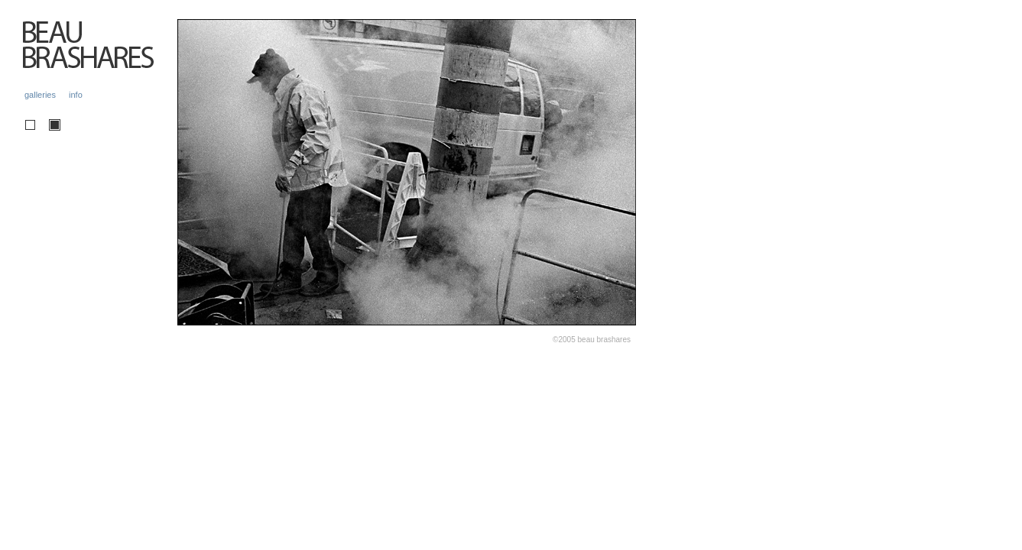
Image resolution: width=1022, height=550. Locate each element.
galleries (40, 94)
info (76, 94)
